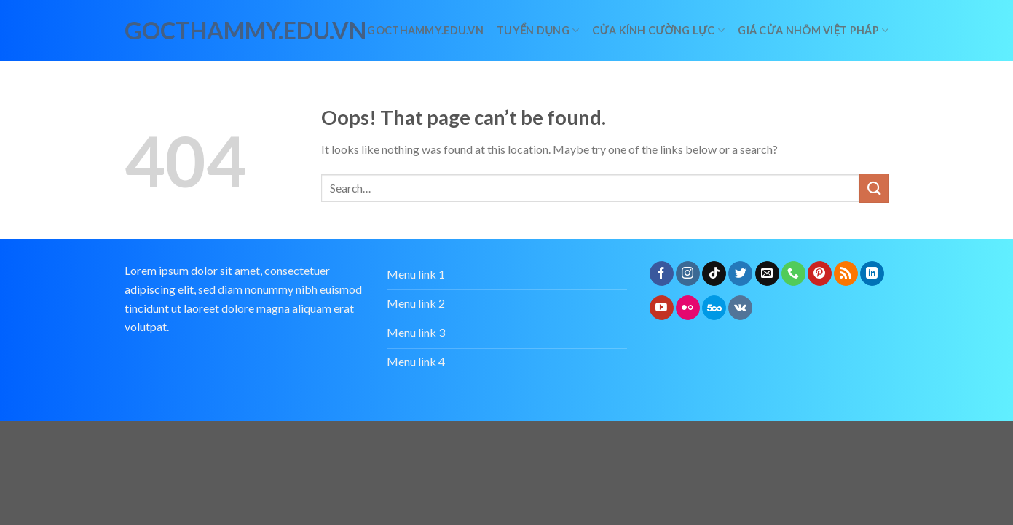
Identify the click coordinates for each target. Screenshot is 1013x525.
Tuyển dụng (538, 30)
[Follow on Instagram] (688, 273)
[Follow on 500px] (714, 307)
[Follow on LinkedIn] (872, 273)
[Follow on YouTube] (662, 307)
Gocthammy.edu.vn (425, 30)
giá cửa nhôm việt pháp (813, 30)
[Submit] (873, 188)
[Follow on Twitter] (740, 273)
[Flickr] (688, 307)
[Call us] (793, 273)
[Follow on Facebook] (662, 273)
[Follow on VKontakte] (740, 307)
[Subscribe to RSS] (846, 273)
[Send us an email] (767, 273)
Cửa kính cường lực (658, 30)
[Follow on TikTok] (714, 273)
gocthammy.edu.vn (189, 30)
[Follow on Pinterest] (820, 273)
